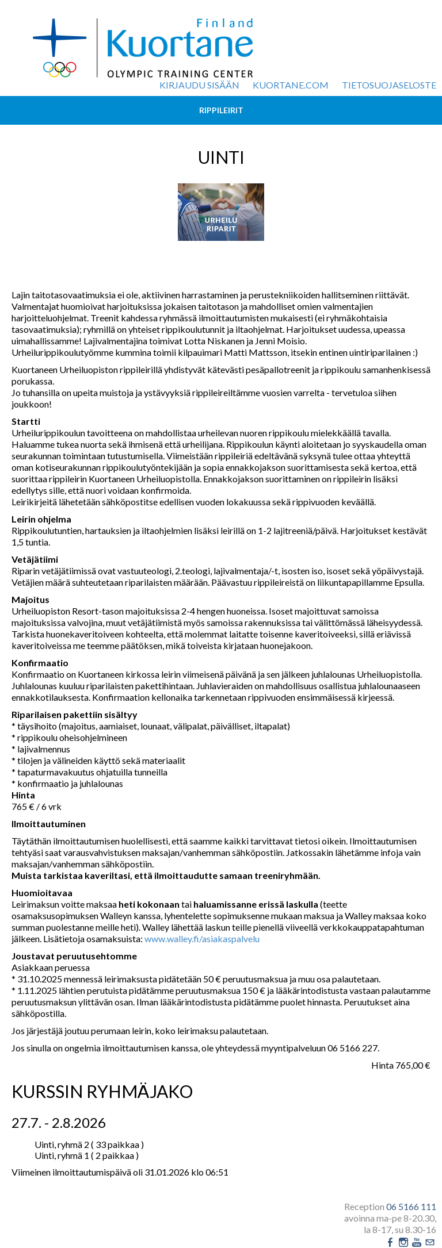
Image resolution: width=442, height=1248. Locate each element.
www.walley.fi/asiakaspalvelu (202, 938)
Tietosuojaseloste (389, 84)
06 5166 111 (411, 1206)
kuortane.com (291, 84)
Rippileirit (221, 110)
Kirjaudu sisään (199, 84)
